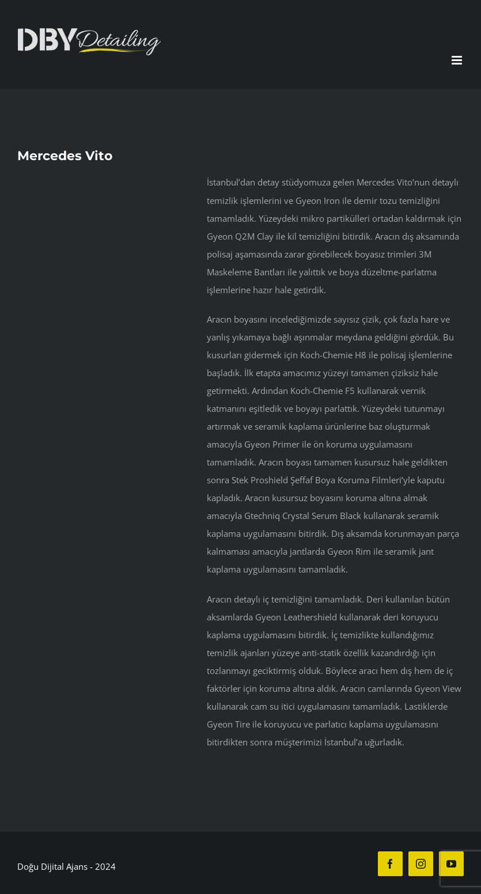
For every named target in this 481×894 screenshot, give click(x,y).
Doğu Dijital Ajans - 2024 (66, 866)
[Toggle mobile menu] (458, 60)
